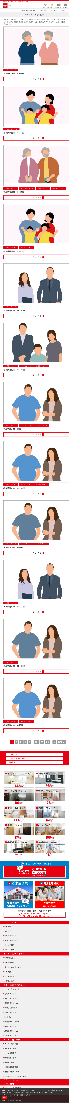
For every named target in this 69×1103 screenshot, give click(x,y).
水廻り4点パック (10, 1008)
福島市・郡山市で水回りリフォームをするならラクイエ (36, 10)
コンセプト (8, 931)
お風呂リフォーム (11, 994)
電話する (45, 7)
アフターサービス (11, 976)
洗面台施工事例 (10, 1058)
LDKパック (8, 1017)
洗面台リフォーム (11, 1003)
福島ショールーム (11, 936)
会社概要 (7, 926)
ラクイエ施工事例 (11, 1040)
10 (36, 742)
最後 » (61, 742)
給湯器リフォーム (11, 1031)
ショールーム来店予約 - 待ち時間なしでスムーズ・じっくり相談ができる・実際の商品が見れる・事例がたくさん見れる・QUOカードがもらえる (18, 894)
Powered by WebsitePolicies (11, 1100)
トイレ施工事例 (10, 1053)
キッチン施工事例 (11, 1044)
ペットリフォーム (11, 1036)
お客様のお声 (9, 981)
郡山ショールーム (11, 940)
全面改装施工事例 (11, 1067)
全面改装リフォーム (11, 1022)
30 (47, 742)
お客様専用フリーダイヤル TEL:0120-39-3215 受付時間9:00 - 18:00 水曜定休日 (34, 915)
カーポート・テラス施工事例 (15, 1076)
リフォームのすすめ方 (12, 967)
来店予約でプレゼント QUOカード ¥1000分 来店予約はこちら (34, 870)
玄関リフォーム (10, 1012)
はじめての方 (51, 7)
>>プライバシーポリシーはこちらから (16, 1095)
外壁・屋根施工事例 (11, 1072)
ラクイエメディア (11, 1080)
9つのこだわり (10, 958)
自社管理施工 (9, 962)
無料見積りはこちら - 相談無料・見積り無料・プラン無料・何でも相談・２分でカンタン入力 (50, 894)
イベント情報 (9, 950)
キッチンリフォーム (11, 989)
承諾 (4, 1097)
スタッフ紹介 (9, 945)
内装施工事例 (9, 1062)
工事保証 (7, 972)
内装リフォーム (10, 1026)
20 (42, 742)
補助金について (59, 7)
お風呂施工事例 (10, 1048)
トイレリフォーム (11, 998)
